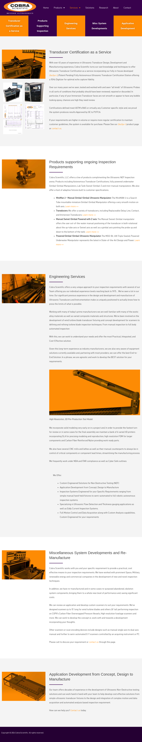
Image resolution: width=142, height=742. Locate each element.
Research (103, 7)
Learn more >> (72, 206)
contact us (56, 128)
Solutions (89, 7)
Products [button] (59, 7)
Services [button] (75, 7)
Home (46, 7)
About (116, 7)
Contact (127, 7)
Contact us (75, 710)
